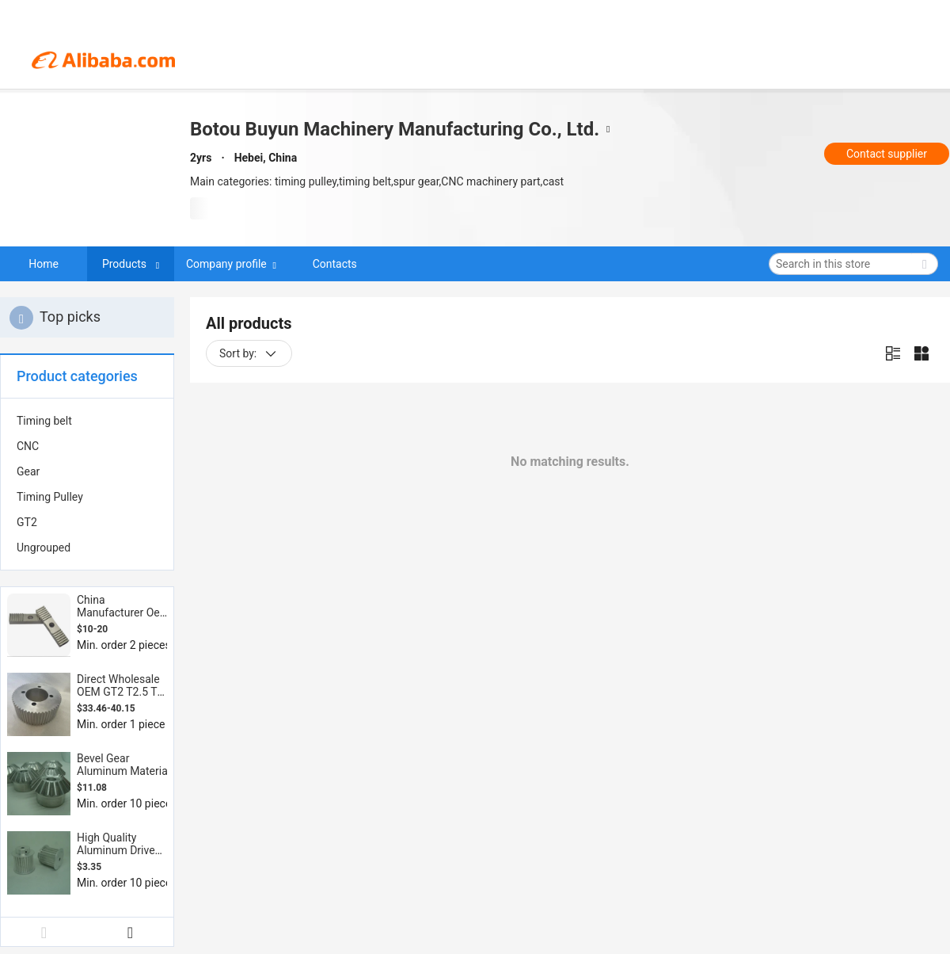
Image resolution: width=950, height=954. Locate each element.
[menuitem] (87, 420)
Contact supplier (886, 153)
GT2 (27, 522)
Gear (28, 471)
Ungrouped (43, 547)
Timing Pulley (50, 496)
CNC (28, 446)
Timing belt (44, 420)
